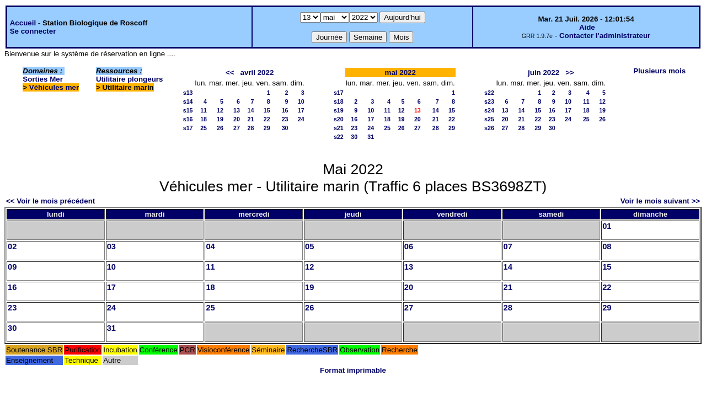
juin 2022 (543, 72)
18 (203, 119)
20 (236, 119)
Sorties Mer (43, 79)
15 (267, 110)
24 (301, 119)
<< (230, 72)
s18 (339, 101)
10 (301, 101)
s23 (489, 101)
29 (267, 128)
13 (236, 110)
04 (210, 246)
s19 (339, 110)
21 (251, 119)
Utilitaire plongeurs (129, 79)
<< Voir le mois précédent (50, 201)
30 (285, 128)
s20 (339, 119)
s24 (489, 110)
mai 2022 (400, 72)
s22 (339, 136)
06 (408, 246)
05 (309, 246)
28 (251, 128)
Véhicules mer (54, 87)
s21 (339, 128)
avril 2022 (257, 72)
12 (220, 110)
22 (267, 119)
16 (285, 110)
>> (569, 72)
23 (285, 119)
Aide (587, 27)
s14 (188, 101)
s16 (188, 119)
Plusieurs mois (659, 71)
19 (220, 119)
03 (111, 246)
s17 (188, 128)
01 (606, 226)
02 (12, 246)
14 (251, 110)
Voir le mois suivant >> (660, 201)
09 (12, 266)
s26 (489, 128)
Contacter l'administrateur (604, 35)
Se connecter (33, 31)
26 (220, 128)
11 (203, 110)
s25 (489, 119)
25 (203, 128)
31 (370, 136)
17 (301, 110)
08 (606, 246)
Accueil (23, 23)
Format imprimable (353, 370)
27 (236, 128)
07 (508, 246)
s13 (188, 92)
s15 (188, 110)
